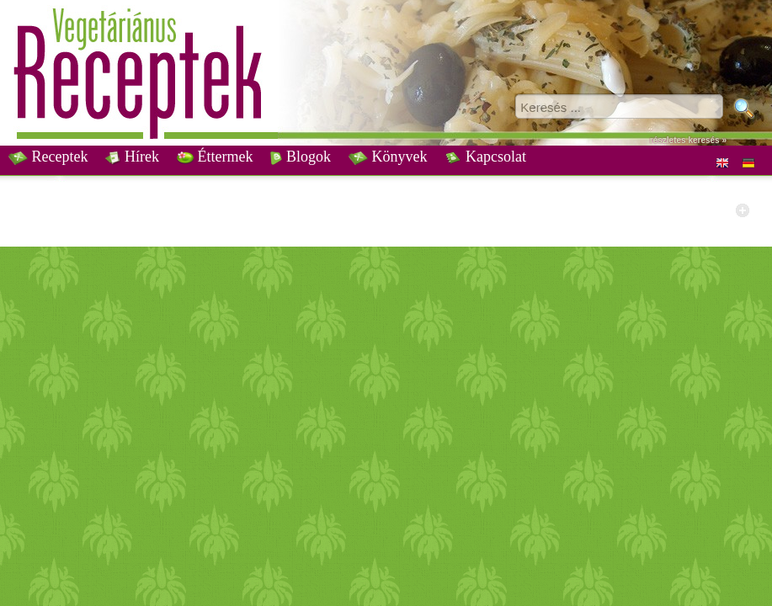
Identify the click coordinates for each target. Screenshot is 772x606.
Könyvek (388, 156)
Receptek (48, 156)
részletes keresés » (688, 140)
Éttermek (215, 156)
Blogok (300, 156)
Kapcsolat (485, 156)
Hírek (131, 156)
